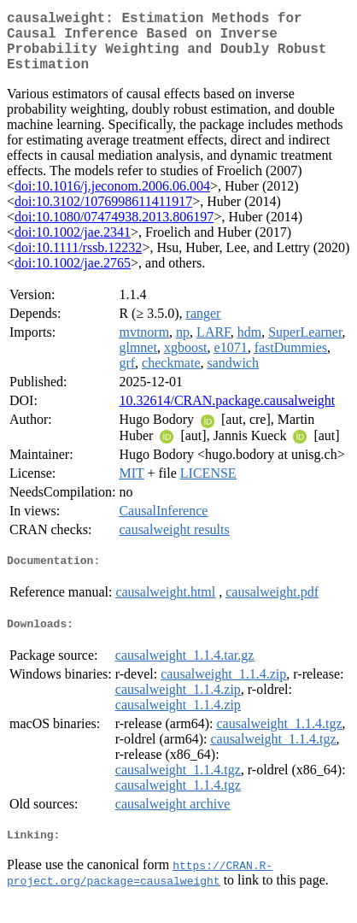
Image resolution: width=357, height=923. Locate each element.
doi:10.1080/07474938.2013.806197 (114, 230)
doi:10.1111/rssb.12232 (78, 261)
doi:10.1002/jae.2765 (73, 276)
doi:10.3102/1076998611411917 (103, 215)
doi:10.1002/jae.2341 (73, 245)
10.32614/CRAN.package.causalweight (227, 414)
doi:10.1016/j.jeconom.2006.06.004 (112, 199)
